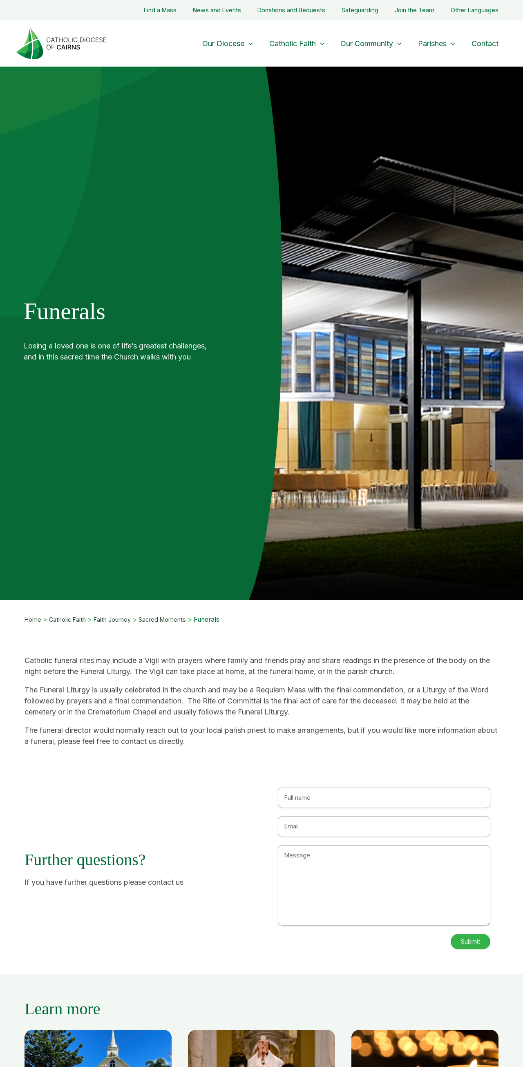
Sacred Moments (172, 619)
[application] (256, 43)
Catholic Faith (70, 619)
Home (33, 619)
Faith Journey (118, 619)
